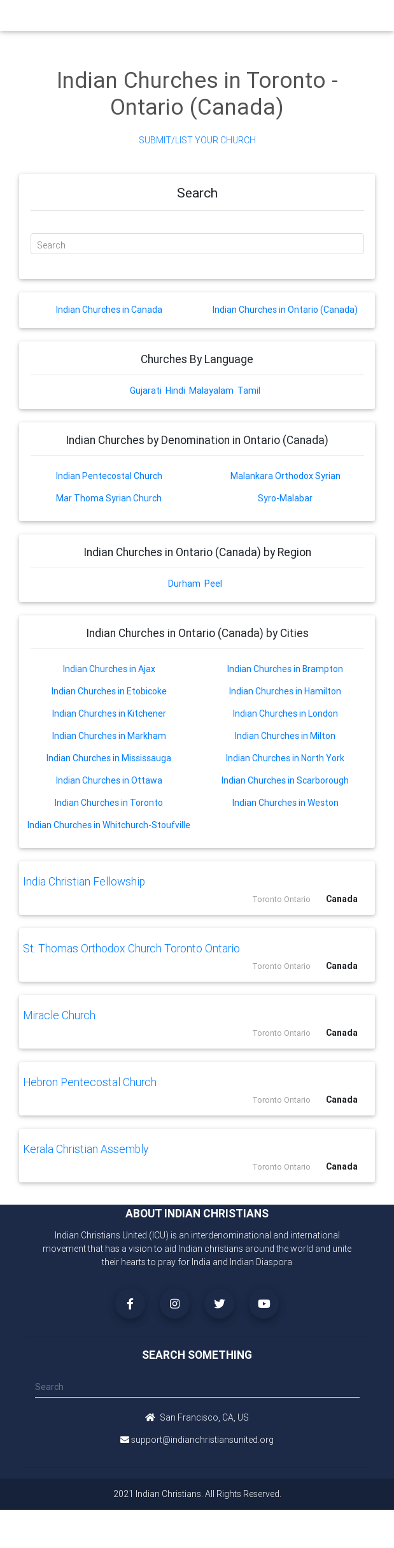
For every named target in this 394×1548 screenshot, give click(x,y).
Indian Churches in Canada (109, 309)
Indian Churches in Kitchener (109, 713)
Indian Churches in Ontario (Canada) (285, 309)
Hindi (175, 390)
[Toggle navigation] (354, 18)
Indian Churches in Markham (109, 736)
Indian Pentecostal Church (109, 476)
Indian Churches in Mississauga (108, 758)
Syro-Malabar (285, 498)
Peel (213, 583)
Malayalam (211, 390)
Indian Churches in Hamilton (285, 691)
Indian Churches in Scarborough (285, 780)
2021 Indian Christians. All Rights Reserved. (197, 1494)
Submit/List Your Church (197, 140)
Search (51, 245)
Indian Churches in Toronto (109, 802)
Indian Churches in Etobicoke (109, 691)
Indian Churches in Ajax (109, 669)
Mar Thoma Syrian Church (109, 498)
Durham (184, 583)
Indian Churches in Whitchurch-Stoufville (108, 825)
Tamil (248, 390)
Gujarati (146, 390)
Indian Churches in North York (285, 758)
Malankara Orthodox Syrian (285, 476)
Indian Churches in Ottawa (109, 780)
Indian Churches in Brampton (285, 669)
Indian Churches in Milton (285, 736)
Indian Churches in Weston (285, 802)
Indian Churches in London (285, 713)
